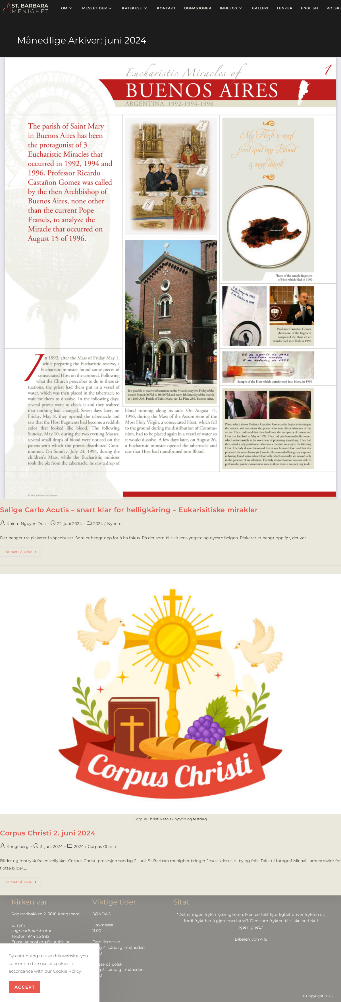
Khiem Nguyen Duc (26, 523)
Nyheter (115, 523)
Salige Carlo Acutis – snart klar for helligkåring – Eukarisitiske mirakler (129, 510)
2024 (98, 523)
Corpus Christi (102, 846)
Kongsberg (18, 846)
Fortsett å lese (23, 550)
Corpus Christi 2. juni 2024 (47, 833)
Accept (24, 987)
